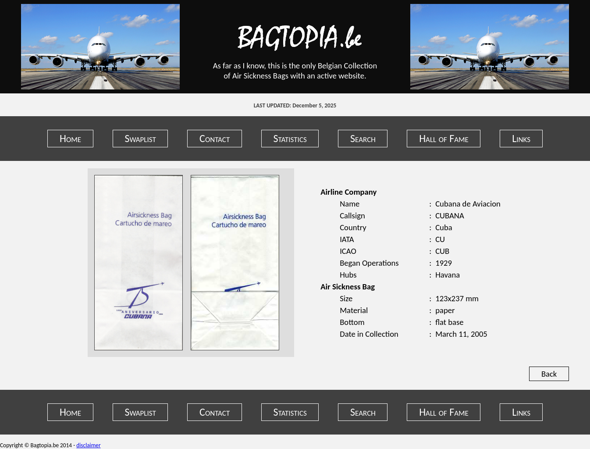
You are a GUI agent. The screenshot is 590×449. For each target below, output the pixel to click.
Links (521, 138)
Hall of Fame (444, 138)
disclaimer (88, 445)
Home (70, 138)
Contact (214, 138)
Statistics (290, 138)
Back (549, 374)
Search (363, 138)
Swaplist (140, 138)
